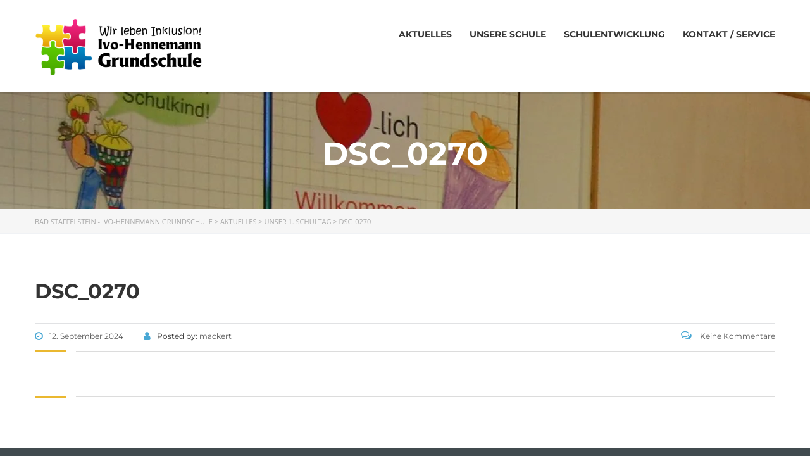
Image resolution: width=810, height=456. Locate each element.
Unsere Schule (508, 34)
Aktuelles (425, 34)
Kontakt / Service (729, 34)
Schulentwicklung (614, 34)
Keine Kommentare (728, 336)
